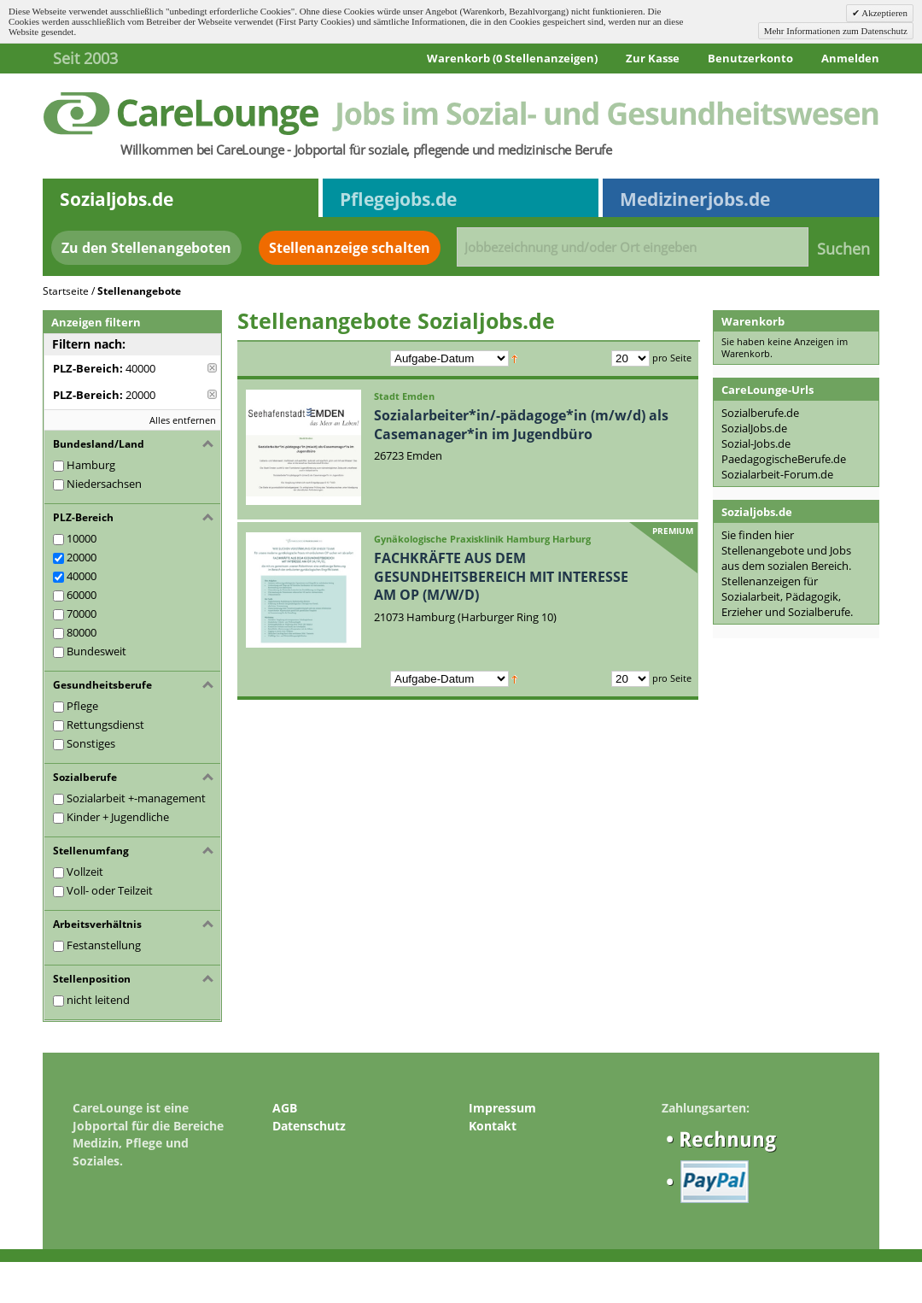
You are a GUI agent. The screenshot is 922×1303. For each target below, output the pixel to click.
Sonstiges (91, 743)
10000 (81, 538)
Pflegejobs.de (398, 199)
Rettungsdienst (105, 724)
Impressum (502, 1108)
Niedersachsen (104, 483)
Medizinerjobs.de (695, 199)
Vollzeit (85, 871)
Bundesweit (96, 651)
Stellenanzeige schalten (349, 247)
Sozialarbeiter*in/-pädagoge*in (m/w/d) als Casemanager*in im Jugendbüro (521, 424)
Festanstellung (104, 945)
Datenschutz (309, 1126)
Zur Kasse (653, 58)
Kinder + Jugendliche (118, 817)
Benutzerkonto (750, 58)
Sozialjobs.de (116, 199)
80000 (81, 632)
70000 (81, 613)
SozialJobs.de (754, 428)
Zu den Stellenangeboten (146, 247)
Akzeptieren (883, 13)
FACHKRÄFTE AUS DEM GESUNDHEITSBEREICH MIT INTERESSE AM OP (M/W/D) (501, 576)
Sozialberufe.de (760, 412)
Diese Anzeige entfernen (212, 368)
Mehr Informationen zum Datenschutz (835, 31)
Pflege (82, 705)
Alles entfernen (182, 420)
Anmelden (850, 58)
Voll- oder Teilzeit (110, 890)
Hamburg (91, 464)
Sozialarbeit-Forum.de (777, 474)
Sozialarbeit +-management (136, 798)
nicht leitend (98, 999)
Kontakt (492, 1126)
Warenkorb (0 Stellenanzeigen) (512, 58)
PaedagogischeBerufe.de (783, 459)
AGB (284, 1108)
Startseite (66, 291)
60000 (81, 594)
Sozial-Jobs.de (756, 443)
